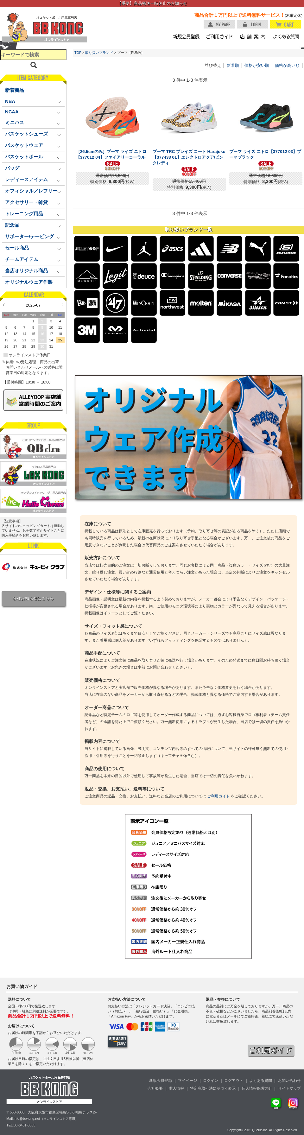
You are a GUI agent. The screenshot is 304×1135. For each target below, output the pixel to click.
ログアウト (233, 1080)
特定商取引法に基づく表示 (213, 1088)
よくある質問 (260, 1080)
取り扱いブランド (99, 52)
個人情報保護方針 (257, 1088)
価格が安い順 (256, 65)
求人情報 (176, 1088)
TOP (77, 52)
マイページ (187, 1080)
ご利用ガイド (218, 796)
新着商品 (14, 90)
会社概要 (155, 1088)
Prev (3, 304)
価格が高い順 (287, 65)
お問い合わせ (289, 1080)
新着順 (233, 65)
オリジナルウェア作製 (29, 282)
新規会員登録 (160, 1080)
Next (63, 304)
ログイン (210, 1080)
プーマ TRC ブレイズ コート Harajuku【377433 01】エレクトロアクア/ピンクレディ (189, 157)
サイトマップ (289, 1088)
